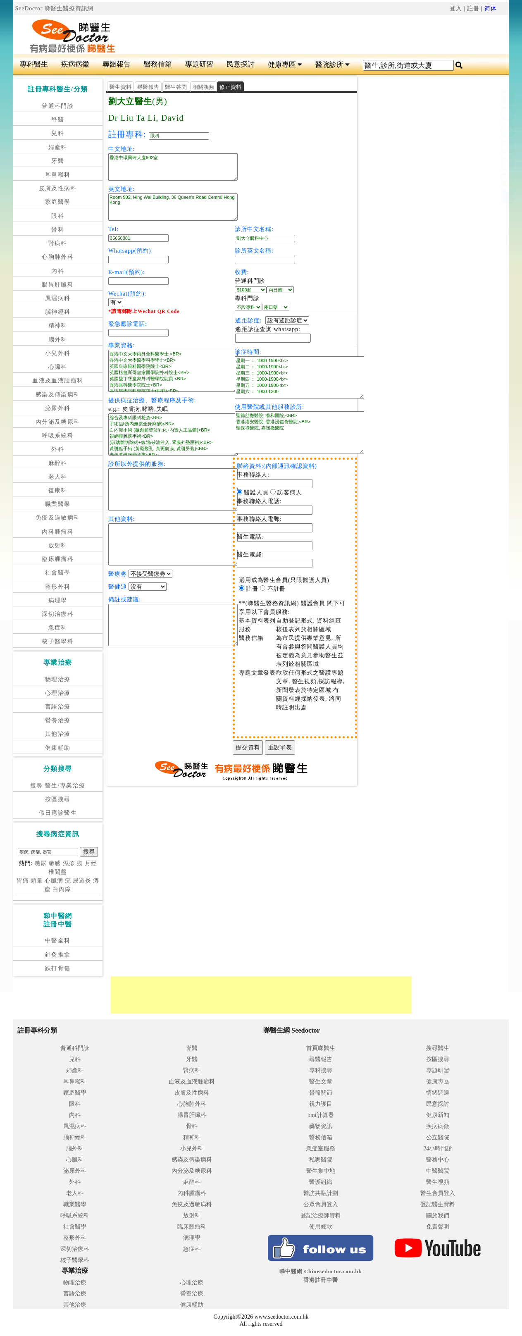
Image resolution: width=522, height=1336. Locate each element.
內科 (57, 271)
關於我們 (437, 1215)
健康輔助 (58, 748)
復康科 (57, 490)
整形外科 (58, 587)
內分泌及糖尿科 (58, 422)
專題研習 (199, 64)
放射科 (57, 545)
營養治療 (58, 720)
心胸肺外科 (58, 257)
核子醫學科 (58, 641)
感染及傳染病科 (58, 394)
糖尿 (41, 863)
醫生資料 (120, 87)
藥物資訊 (320, 1126)
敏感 (55, 863)
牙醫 (57, 161)
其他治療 (58, 734)
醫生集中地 (320, 1171)
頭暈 (37, 881)
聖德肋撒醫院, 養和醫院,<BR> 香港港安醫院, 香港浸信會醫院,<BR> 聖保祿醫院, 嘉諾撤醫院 (299, 432)
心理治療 (58, 693)
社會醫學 (58, 573)
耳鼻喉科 (58, 175)
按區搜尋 (58, 799)
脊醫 (57, 120)
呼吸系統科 (58, 435)
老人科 (57, 477)
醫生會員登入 (437, 1193)
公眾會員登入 (320, 1204)
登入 (456, 8)
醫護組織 (320, 1182)
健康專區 (285, 65)
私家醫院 (320, 1160)
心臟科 (57, 367)
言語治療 (58, 707)
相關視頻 (204, 87)
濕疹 (69, 863)
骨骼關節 (320, 1093)
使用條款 (320, 1227)
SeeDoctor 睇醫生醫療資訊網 (54, 8)
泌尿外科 (58, 408)
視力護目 (320, 1104)
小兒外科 (58, 353)
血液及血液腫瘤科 (57, 380)
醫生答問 (176, 87)
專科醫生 (34, 64)
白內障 (61, 889)
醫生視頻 (437, 1182)
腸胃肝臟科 (58, 285)
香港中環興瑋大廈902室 (173, 167)
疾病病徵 (75, 64)
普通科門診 (58, 106)
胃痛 (23, 881)
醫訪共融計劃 (320, 1193)
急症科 (57, 628)
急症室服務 (320, 1148)
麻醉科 (57, 463)
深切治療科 (58, 614)
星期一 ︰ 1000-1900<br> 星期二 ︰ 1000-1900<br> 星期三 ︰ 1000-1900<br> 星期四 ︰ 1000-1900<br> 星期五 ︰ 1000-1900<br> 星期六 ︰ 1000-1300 (299, 377)
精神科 (57, 325)
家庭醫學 (58, 202)
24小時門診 (437, 1148)
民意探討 (240, 64)
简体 (490, 8)
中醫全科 (58, 941)
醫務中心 (437, 1160)
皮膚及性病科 (58, 188)
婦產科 (57, 147)
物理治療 (58, 679)
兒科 (57, 133)
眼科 (57, 216)
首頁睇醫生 (320, 1048)
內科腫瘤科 (58, 532)
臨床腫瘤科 (58, 559)
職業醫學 (58, 504)
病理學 (57, 600)
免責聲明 (437, 1227)
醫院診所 (332, 65)
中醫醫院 (437, 1171)
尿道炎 (82, 881)
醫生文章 (320, 1081)
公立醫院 (437, 1137)
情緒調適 (437, 1093)
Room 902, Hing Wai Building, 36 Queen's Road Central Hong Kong (173, 207)
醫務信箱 (158, 64)
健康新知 (437, 1115)
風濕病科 (58, 298)
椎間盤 (57, 872)
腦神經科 (58, 312)
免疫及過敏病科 (58, 518)
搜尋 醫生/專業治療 (57, 786)
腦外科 (57, 339)
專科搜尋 (320, 1070)
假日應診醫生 (58, 813)
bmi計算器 (320, 1115)
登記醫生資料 (437, 1204)
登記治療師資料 (320, 1215)
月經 (91, 863)
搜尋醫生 (437, 1048)
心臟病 (54, 881)
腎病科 (57, 243)
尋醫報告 (116, 64)
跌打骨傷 (58, 968)
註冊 (473, 8)
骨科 (57, 230)
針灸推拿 (58, 955)
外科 (57, 449)
